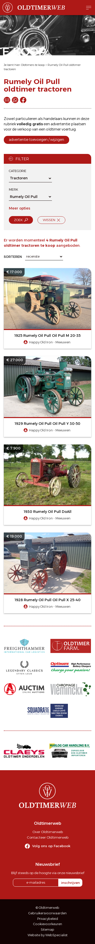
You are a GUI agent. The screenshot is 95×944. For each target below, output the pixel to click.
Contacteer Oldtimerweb (47, 837)
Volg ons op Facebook (51, 846)
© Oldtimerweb (47, 908)
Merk (13, 189)
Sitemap (47, 929)
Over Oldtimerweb (47, 832)
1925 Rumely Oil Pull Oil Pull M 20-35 (47, 335)
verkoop (24, 129)
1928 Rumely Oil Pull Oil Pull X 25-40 (48, 600)
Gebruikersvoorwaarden (47, 913)
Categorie (17, 171)
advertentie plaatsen (68, 124)
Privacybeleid (47, 919)
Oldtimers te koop (33, 65)
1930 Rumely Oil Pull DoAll (47, 511)
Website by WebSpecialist (48, 935)
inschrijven (70, 883)
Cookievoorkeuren (47, 924)
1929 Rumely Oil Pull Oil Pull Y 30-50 (47, 423)
